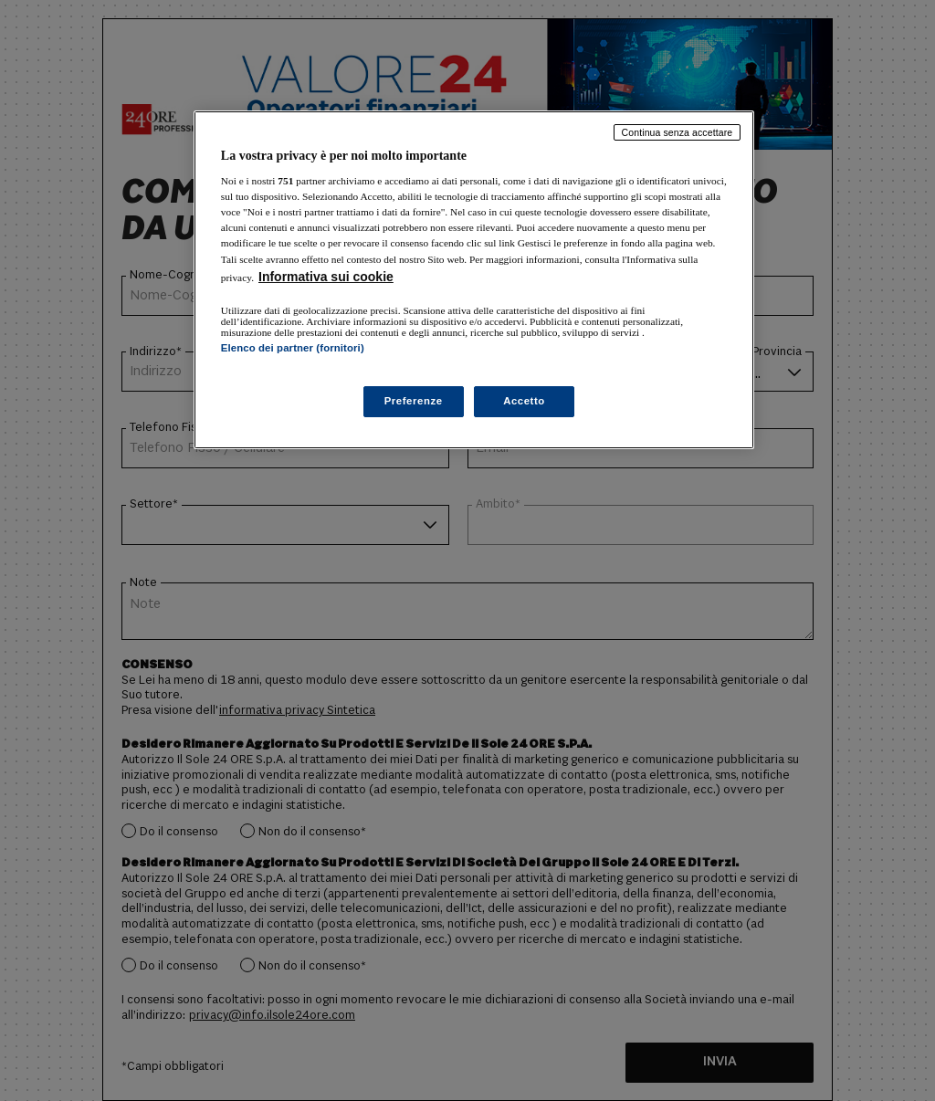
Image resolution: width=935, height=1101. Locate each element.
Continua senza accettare (677, 132)
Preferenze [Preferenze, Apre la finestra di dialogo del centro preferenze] (413, 400)
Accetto (524, 400)
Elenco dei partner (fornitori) (292, 347)
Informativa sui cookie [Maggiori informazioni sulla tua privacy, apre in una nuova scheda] (326, 276)
